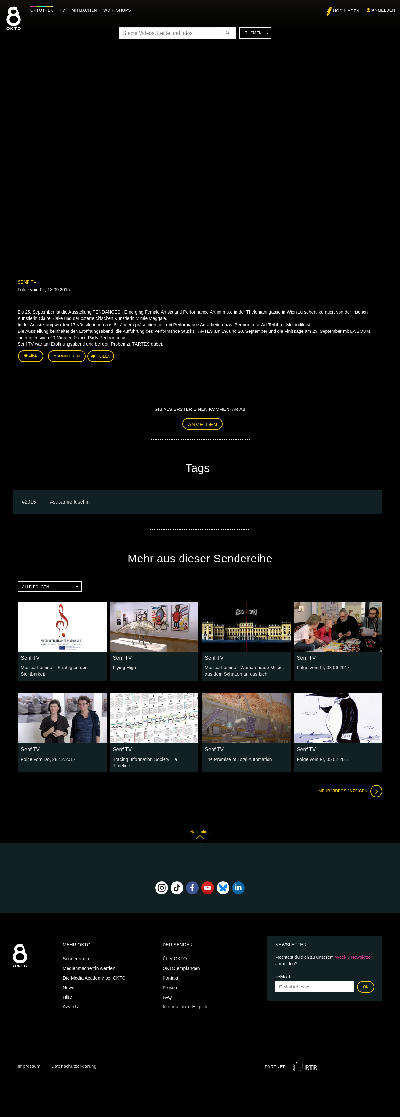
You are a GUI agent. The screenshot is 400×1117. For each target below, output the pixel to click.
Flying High (124, 667)
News (68, 987)
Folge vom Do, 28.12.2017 (48, 759)
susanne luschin (71, 501)
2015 (30, 501)
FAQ (167, 997)
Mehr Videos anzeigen (350, 791)
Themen (256, 33)
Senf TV (27, 282)
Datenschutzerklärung (73, 1066)
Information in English (185, 1006)
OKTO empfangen (181, 968)
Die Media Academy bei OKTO (94, 977)
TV (62, 10)
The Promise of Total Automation (238, 759)
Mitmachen (84, 10)
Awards (70, 1006)
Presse (170, 987)
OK (366, 987)
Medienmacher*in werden (89, 968)
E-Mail (283, 976)
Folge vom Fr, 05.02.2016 (323, 759)
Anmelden (202, 424)
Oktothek (41, 10)
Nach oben (200, 836)
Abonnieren (67, 356)
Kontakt (170, 977)
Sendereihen (76, 958)
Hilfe (67, 997)
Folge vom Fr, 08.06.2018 (323, 667)
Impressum (29, 1066)
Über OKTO (175, 958)
